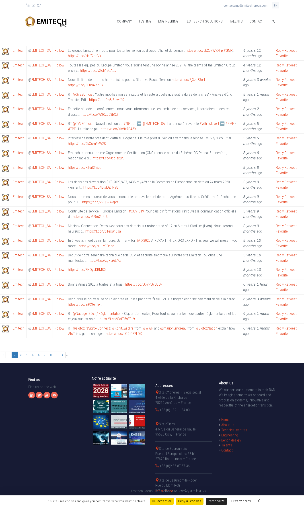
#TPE (72, 129)
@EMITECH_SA (153, 123)
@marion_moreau (173, 328)
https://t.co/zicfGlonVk (84, 56)
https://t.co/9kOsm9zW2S (87, 143)
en (275, 5)
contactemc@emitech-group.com (245, 6)
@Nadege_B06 (83, 313)
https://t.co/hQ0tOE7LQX (124, 333)
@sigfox (79, 328)
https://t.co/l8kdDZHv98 (100, 187)
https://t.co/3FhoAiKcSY (85, 85)
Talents (236, 21)
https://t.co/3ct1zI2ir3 (108, 158)
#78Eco (128, 123)
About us (227, 462)
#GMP (228, 50)
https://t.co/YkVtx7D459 (118, 129)
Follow (59, 50)
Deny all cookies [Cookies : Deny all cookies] (189, 501)
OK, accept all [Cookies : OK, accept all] (161, 501)
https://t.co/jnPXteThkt (84, 304)
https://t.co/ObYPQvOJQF (143, 284)
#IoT (71, 333)
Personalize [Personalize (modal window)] (216, 501)
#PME (230, 123)
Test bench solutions (204, 21)
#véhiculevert (209, 123)
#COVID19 (136, 211)
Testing (145, 21)
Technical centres (234, 467)
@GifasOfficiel (83, 94)
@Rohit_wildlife (122, 328)
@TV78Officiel (83, 123)
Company (124, 21)
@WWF (147, 328)
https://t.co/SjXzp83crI (188, 79)
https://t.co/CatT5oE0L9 (117, 319)
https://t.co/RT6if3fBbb (84, 167)
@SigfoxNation (206, 328)
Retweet (291, 50)
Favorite (282, 56)
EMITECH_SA (41, 50)
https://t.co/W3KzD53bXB (99, 114)
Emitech (19, 50)
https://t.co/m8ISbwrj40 (106, 99)
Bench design (231, 478)
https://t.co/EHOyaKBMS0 (87, 269)
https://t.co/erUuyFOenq (96, 246)
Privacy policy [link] (241, 501)
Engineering (168, 21)
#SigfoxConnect (98, 328)
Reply (280, 50)
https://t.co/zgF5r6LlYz (104, 260)
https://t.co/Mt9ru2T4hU (90, 216)
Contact (257, 21)
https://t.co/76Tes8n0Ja (103, 231)
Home (225, 457)
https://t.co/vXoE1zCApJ (98, 70)
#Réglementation (109, 313)
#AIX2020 (143, 240)
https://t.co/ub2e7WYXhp (204, 50)
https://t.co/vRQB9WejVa (100, 202)
